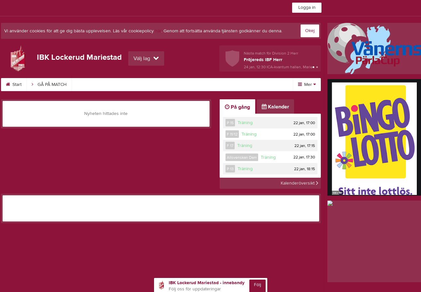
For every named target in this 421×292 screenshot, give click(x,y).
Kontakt (246, 85)
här (158, 31)
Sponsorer (180, 85)
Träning (245, 123)
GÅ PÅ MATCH (49, 85)
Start (14, 85)
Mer (307, 85)
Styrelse (215, 85)
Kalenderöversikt (299, 183)
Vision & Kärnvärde (133, 85)
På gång (237, 107)
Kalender (89, 85)
